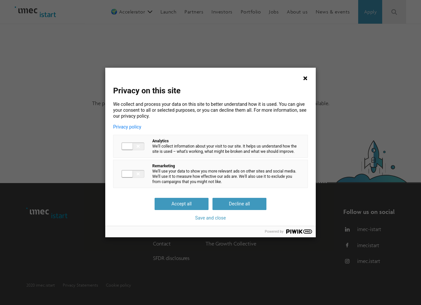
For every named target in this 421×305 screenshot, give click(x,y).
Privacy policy (127, 126)
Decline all (239, 203)
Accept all (181, 203)
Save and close (210, 218)
